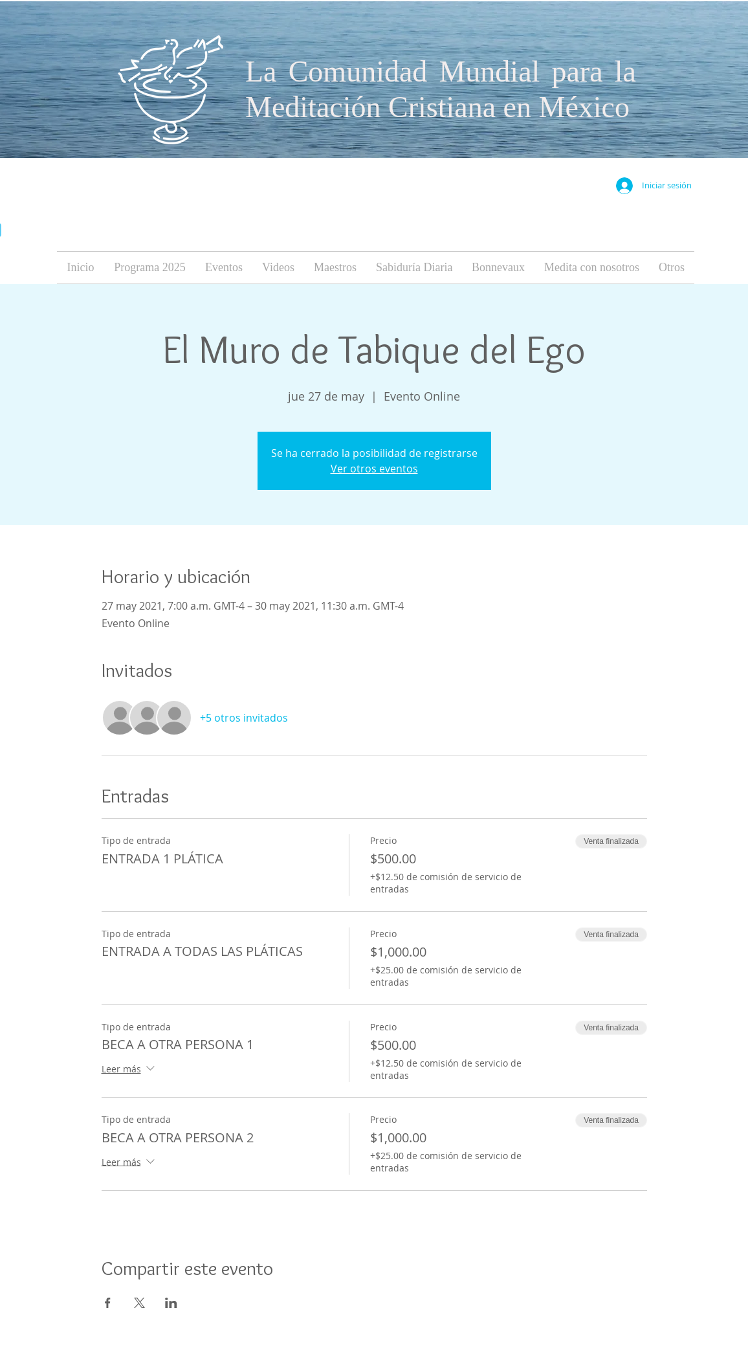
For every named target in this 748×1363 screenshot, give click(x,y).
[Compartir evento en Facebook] (108, 1303)
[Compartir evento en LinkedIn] (171, 1303)
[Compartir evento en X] (139, 1303)
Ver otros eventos (374, 468)
